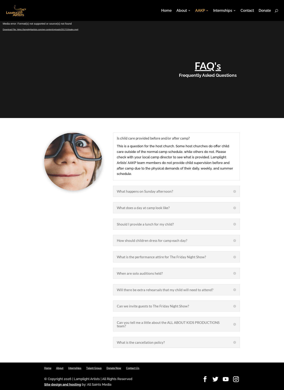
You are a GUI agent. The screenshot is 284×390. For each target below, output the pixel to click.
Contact (247, 11)
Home (166, 11)
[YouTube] (226, 379)
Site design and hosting (62, 384)
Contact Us (132, 368)
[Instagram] (236, 379)
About (181, 11)
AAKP (200, 11)
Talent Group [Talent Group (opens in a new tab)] (94, 368)
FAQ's (208, 66)
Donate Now (113, 368)
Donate (265, 11)
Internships (222, 11)
